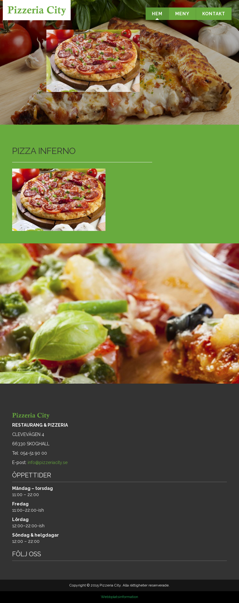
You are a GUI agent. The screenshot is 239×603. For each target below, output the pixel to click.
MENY (182, 13)
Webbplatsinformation (119, 597)
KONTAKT (213, 13)
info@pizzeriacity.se (48, 462)
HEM (157, 13)
